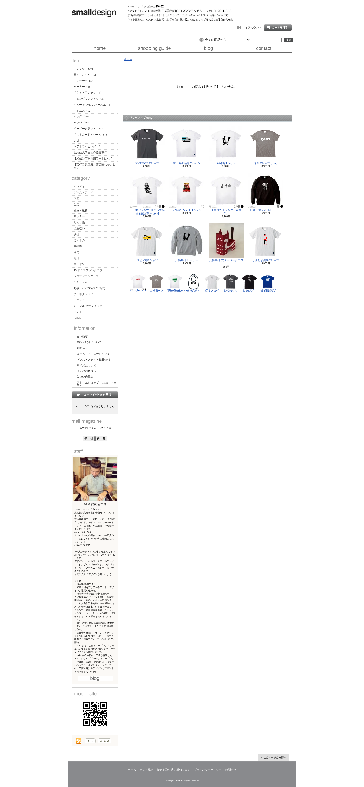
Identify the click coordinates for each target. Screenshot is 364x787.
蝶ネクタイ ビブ (193, 283)
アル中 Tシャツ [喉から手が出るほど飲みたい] (147, 194)
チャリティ (81, 282)
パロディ (79, 186)
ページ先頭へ (273, 757)
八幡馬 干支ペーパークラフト (226, 244)
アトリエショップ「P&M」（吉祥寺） (96, 383)
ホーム (99, 48)
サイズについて (86, 365)
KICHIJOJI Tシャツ (147, 145)
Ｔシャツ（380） (84, 68)
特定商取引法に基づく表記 (173, 769)
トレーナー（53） (85, 80)
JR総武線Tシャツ (147, 242)
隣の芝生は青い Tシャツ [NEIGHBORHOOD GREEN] (178, 283)
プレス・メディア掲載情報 (93, 359)
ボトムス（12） (83, 110)
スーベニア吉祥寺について (93, 354)
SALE (77, 318)
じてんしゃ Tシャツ (231, 283)
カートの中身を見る (95, 394)
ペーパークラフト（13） (89, 128)
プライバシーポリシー (208, 769)
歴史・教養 (81, 210)
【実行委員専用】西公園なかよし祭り (94, 166)
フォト (78, 312)
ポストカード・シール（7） (91, 134)
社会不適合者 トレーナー (265, 192)
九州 (76, 258)
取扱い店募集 (85, 376)
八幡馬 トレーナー (186, 242)
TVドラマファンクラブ (88, 270)
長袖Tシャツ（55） (86, 74)
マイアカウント (252, 27)
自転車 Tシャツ (156, 283)
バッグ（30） (82, 116)
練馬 (76, 252)
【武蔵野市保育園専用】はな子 (93, 158)
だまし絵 (79, 222)
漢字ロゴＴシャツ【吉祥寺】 (226, 194)
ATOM (104, 740)
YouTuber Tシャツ (138, 283)
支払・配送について (154, 48)
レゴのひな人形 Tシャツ (186, 192)
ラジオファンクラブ (86, 276)
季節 (76, 198)
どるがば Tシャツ (249, 283)
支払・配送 (146, 769)
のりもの (79, 240)
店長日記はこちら (95, 678)
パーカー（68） (83, 86)
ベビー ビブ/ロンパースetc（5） (93, 104)
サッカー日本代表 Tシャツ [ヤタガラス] (268, 283)
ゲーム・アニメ (83, 192)
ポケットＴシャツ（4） (88, 92)
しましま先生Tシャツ (265, 242)
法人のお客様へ (86, 371)
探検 (76, 234)
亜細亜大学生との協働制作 (90, 152)
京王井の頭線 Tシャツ (186, 145)
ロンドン (79, 264)
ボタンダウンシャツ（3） (90, 98)
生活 (76, 204)
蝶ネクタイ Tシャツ (212, 283)
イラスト (79, 300)
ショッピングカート (278, 27)
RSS (90, 740)
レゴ (76, 140)
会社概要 (82, 336)
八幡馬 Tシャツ (226, 145)
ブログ (209, 48)
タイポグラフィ (83, 294)
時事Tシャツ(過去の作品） (90, 288)
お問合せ (264, 48)
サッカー (79, 216)
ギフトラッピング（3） (88, 146)
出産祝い (79, 228)
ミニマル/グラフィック (88, 306)
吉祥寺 (78, 246)
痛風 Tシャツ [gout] (265, 145)
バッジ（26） (82, 122)
